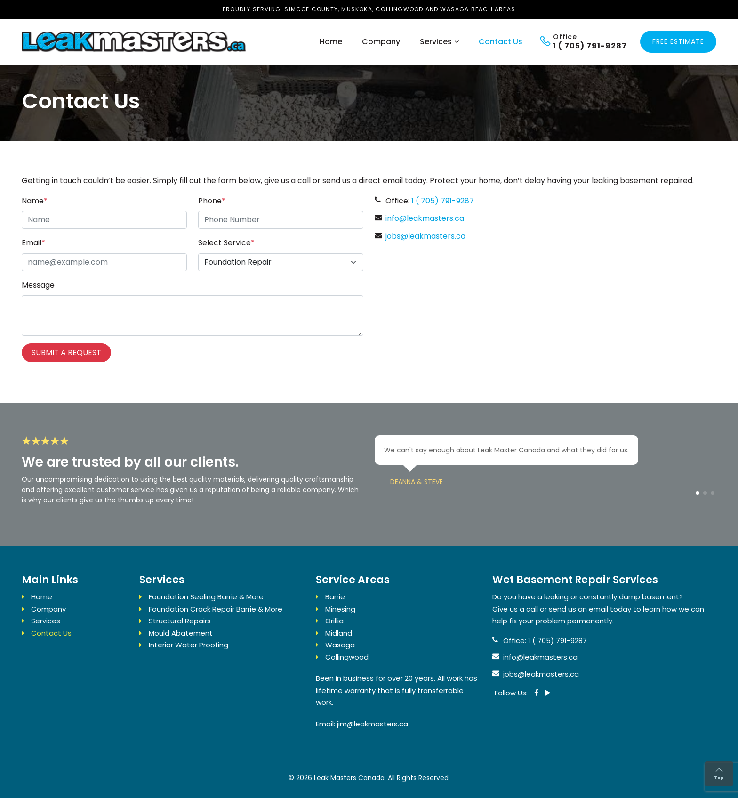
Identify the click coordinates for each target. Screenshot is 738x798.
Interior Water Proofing (188, 645)
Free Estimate (678, 41)
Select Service (226, 242)
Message (38, 285)
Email (33, 242)
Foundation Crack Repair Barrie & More (215, 609)
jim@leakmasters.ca (372, 724)
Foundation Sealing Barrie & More (206, 597)
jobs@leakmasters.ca (425, 236)
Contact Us (500, 41)
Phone (211, 200)
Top (719, 773)
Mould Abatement (181, 633)
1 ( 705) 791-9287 (442, 200)
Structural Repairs (180, 621)
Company (381, 41)
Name (35, 200)
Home (331, 41)
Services (436, 41)
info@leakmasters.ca (424, 218)
